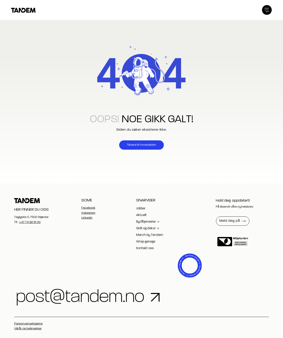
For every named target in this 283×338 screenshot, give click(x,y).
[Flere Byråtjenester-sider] (158, 222)
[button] (232, 221)
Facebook (88, 207)
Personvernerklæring (28, 323)
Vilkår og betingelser (28, 328)
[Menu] (267, 10)
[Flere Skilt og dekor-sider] (158, 228)
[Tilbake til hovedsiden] (141, 145)
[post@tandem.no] (129, 297)
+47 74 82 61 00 (29, 222)
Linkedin (86, 217)
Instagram (88, 212)
